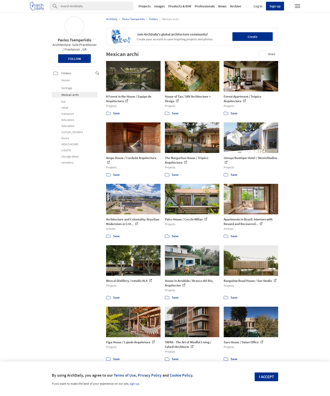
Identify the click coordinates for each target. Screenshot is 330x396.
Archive (235, 6)
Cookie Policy (181, 375)
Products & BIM (179, 6)
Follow (74, 58)
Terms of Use (125, 375)
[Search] (97, 6)
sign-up (134, 384)
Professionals (205, 6)
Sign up (275, 6)
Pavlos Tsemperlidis (74, 39)
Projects (145, 6)
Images (159, 6)
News (222, 6)
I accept (266, 376)
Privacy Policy (150, 375)
